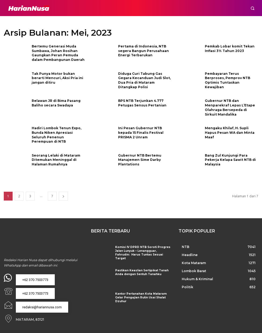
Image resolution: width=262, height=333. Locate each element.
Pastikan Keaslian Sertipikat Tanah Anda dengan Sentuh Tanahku (141, 272)
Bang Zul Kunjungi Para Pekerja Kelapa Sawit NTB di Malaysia (230, 160)
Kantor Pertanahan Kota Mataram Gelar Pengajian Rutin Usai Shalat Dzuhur (140, 297)
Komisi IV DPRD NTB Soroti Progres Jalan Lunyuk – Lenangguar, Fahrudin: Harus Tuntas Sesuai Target (141, 252)
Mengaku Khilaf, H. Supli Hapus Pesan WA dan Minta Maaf (229, 132)
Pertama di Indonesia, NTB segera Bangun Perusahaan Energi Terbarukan (143, 50)
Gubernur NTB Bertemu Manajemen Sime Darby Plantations (139, 160)
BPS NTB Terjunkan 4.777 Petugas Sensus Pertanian (142, 103)
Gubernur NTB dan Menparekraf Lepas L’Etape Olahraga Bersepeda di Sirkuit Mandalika (230, 107)
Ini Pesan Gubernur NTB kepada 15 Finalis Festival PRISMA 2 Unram (140, 132)
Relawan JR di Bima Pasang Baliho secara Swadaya (56, 103)
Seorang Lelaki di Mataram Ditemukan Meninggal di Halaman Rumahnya (56, 160)
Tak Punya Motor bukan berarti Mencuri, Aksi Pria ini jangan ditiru (57, 78)
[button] (252, 8)
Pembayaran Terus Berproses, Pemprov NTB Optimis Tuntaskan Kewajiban (227, 80)
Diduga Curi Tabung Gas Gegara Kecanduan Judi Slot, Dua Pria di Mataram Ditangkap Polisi (144, 80)
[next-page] (63, 196)
